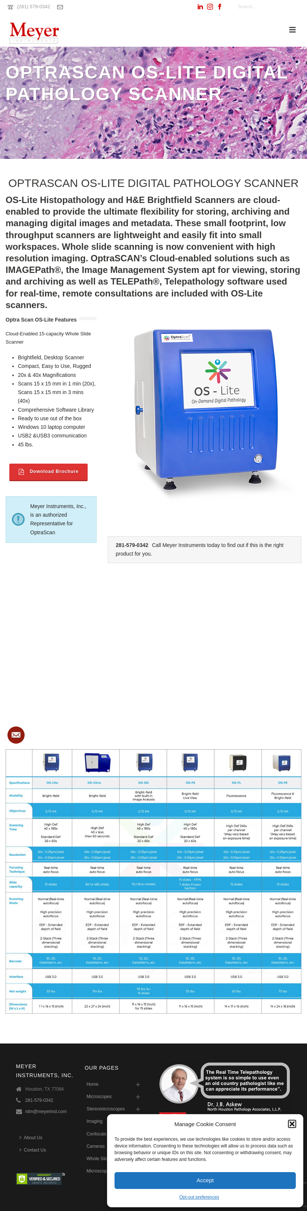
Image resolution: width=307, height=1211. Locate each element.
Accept (205, 1180)
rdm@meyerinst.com (46, 1111)
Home (92, 1084)
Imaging (95, 1121)
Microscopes (99, 1096)
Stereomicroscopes (106, 1109)
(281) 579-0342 (33, 6)
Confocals (96, 1134)
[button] (292, 1124)
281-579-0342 (39, 1100)
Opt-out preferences (199, 1197)
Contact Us (32, 1150)
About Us (30, 1137)
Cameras (96, 1146)
